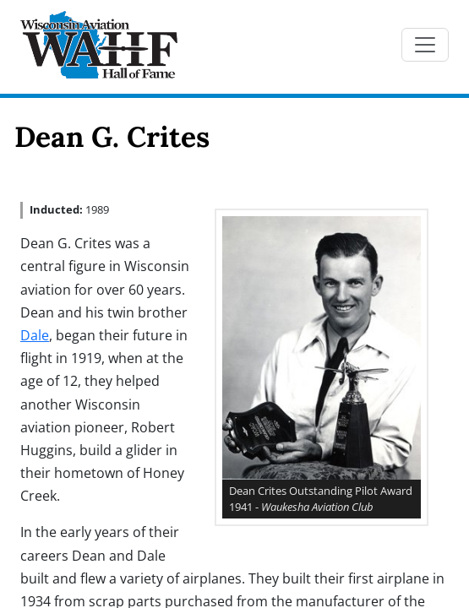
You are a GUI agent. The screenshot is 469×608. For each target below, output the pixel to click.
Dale (34, 335)
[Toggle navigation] (425, 45)
